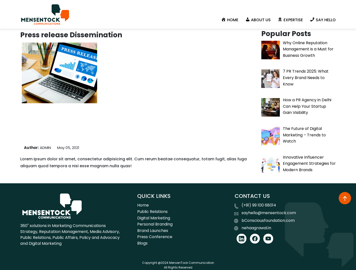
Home (143, 205)
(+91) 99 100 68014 (259, 205)
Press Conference (154, 237)
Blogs (142, 243)
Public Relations (152, 211)
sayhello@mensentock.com (269, 213)
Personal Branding (155, 224)
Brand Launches (152, 230)
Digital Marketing (153, 218)
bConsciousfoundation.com (268, 220)
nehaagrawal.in (256, 228)
